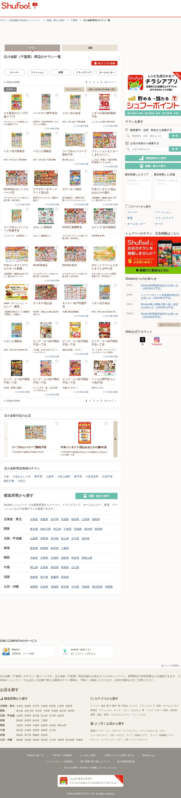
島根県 (65, 567)
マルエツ (120, 735)
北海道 (34, 519)
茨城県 (78, 528)
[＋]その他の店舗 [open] (52, 128)
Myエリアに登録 (104, 63)
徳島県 (34, 577)
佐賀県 (44, 586)
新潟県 (55, 538)
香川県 (44, 577)
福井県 (86, 538)
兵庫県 (44, 557)
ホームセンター (107, 72)
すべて (158, 223)
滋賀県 (65, 557)
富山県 (65, 538)
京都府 (55, 557)
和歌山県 (87, 557)
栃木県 (88, 528)
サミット (94, 739)
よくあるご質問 (88, 755)
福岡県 (34, 586)
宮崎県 (86, 586)
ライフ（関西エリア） (137, 735)
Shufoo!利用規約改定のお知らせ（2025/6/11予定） (159, 287)
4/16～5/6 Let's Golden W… (104, 312)
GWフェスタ (97, 388)
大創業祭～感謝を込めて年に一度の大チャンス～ (104, 199)
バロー (119, 739)
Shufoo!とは (148, 755)
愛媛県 (55, 577)
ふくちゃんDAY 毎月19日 (103, 122)
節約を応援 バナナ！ (72, 350)
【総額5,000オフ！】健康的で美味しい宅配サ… (16, 313)
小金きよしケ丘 (22, 476)
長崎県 (55, 586)
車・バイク (147, 710)
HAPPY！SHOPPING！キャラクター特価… (46, 123)
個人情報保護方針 (126, 761)
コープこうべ (107, 739)
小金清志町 (92, 476)
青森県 (44, 519)
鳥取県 (55, 567)
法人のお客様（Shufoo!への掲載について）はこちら (90, 767)
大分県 (75, 586)
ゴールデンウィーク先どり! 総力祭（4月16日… (16, 199)
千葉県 (74, 20)
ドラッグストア (84, 72)
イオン (162, 730)
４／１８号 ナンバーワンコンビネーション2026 (104, 351)
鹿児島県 (97, 586)
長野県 (44, 538)
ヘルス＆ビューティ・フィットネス (128, 714)
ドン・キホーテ (113, 730)
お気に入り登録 (27, 95)
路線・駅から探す (56, 20)
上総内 (50, 476)
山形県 (86, 519)
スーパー (14, 72)
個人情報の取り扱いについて (95, 761)
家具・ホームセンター (168, 705)
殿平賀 (38, 476)
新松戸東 (9, 480)
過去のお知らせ (169, 324)
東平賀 (78, 476)
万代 (112, 735)
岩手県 (55, 519)
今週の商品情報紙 (70, 312)
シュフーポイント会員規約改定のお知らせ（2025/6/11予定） (160, 296)
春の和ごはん (68, 160)
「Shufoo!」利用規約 (61, 755)
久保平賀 (107, 476)
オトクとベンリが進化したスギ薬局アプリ (16, 123)
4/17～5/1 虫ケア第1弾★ (73, 122)
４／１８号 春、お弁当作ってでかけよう (45, 389)
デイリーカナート (139, 739)
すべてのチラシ (74, 89)
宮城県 (65, 519)
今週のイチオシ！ (70, 388)
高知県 (65, 577)
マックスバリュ (130, 730)
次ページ (110, 82)
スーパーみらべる (149, 730)
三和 (126, 739)
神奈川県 (45, 528)
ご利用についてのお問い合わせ (119, 755)
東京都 (34, 528)
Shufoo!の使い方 (35, 755)
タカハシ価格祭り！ (42, 236)
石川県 (75, 538)
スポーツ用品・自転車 (166, 710)
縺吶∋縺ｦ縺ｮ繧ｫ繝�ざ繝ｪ (102, 89)
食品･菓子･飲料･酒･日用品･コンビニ (119, 705)
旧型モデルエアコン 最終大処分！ (45, 199)
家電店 (93, 710)
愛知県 (34, 548)
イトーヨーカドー (99, 735)
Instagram (157, 341)
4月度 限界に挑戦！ (13, 388)
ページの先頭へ (171, 665)
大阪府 (34, 557)
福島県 (96, 519)
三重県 (65, 548)
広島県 (44, 567)
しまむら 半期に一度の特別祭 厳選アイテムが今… (104, 161)
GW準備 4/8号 (98, 236)
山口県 (75, 567)
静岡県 (44, 548)
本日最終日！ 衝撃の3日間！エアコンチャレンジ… (74, 199)
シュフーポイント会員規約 (59, 761)
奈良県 (75, 557)
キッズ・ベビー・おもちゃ (127, 710)
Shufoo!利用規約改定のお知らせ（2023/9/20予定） (159, 315)
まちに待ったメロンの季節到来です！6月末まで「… (104, 275)
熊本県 (65, 586)
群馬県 (98, 528)
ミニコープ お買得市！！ (16, 236)
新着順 (9, 90)
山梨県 (34, 538)
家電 (60, 72)
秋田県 (75, 519)
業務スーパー (97, 730)
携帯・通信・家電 (99, 714)
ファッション (37, 72)
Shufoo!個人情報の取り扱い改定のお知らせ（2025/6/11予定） (159, 306)
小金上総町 (63, 476)
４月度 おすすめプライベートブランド (45, 351)
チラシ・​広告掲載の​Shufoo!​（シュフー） (20, 20)
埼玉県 (57, 528)
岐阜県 (55, 548)
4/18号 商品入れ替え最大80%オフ (46, 313)
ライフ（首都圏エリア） (162, 735)
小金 (6, 476)
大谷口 (22, 480)
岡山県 (34, 567)
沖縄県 (109, 586)
